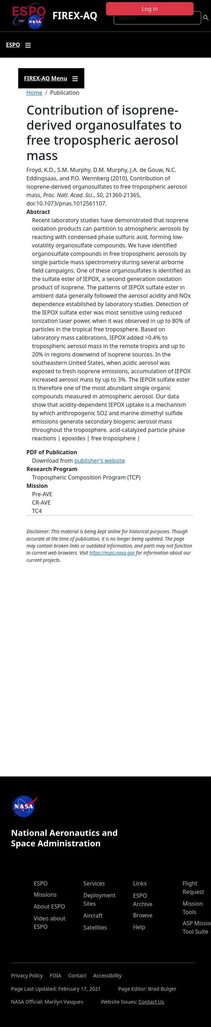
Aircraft (93, 915)
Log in (150, 9)
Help (139, 927)
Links (140, 883)
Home (35, 92)
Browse (142, 915)
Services (94, 883)
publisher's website (99, 460)
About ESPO (49, 906)
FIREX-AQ (74, 15)
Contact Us (151, 1001)
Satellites (95, 927)
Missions (45, 894)
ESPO (41, 883)
